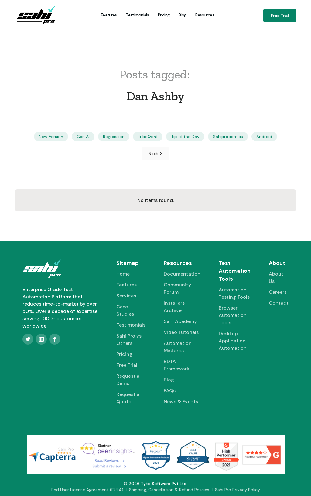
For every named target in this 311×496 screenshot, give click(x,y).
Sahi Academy (180, 321)
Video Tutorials (181, 332)
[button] (204, 15)
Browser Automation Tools (233, 315)
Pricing (163, 15)
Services (126, 296)
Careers (278, 292)
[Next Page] (155, 153)
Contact (279, 303)
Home (123, 274)
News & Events (181, 401)
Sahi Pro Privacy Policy (237, 489)
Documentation (182, 274)
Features (109, 15)
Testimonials (137, 15)
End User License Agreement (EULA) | (90, 489)
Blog (182, 15)
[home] (36, 15)
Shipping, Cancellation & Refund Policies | (172, 489)
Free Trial (280, 15)
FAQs (170, 390)
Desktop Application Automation (233, 340)
